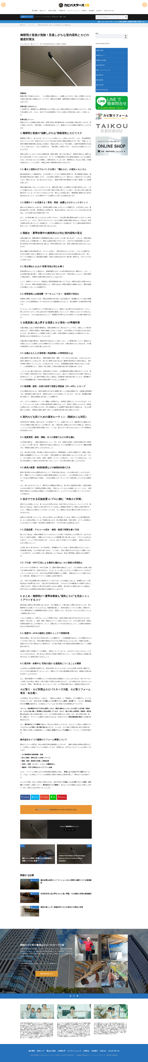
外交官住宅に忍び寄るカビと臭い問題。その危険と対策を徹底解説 (65, 894)
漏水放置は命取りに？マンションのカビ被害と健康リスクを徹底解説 (65, 881)
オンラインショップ (73, 10)
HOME (23, 25)
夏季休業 (49, 44)
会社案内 (91, 10)
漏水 (61, 16)
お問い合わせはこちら (46, 973)
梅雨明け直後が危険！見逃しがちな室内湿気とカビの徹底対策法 (54, 25)
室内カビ (54, 44)
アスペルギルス (46, 16)
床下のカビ (55, 16)
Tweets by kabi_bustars (103, 43)
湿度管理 (64, 44)
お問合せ (84, 10)
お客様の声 (62, 10)
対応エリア (43, 10)
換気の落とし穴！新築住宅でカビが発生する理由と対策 (61, 907)
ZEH (64, 16)
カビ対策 (44, 44)
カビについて (31, 25)
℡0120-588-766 (109, 10)
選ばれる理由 (52, 10)
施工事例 (34, 10)
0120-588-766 (43, 809)
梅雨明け (59, 44)
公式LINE (99, 10)
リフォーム (37, 16)
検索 (97, 33)
